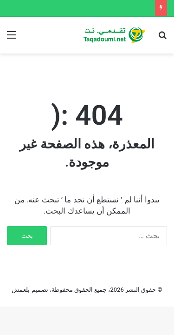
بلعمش (21, 289)
